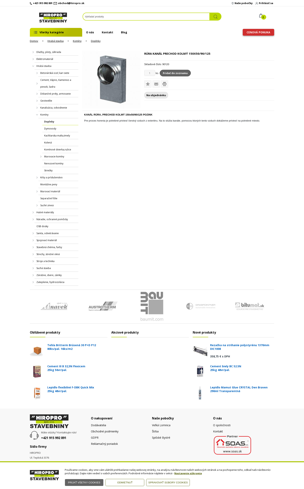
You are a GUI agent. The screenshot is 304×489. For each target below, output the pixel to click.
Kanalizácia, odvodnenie (53, 107)
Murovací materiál (50, 191)
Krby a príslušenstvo (51, 177)
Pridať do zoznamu (175, 73)
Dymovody (50, 128)
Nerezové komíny (53, 163)
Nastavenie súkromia (188, 473)
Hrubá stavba (56, 41)
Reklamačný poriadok (104, 444)
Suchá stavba (43, 268)
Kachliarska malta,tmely (57, 135)
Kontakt (107, 32)
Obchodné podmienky (104, 431)
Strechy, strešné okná (48, 254)
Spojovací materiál (46, 240)
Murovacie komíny (54, 156)
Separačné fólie (48, 198)
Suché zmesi (47, 205)
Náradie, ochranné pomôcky (52, 219)
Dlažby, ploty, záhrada (48, 52)
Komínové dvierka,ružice (57, 149)
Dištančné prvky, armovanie (55, 93)
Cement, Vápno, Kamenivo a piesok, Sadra (55, 83)
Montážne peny (48, 184)
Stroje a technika (45, 261)
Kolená (48, 142)
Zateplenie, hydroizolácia (50, 282)
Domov (34, 41)
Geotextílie (46, 100)
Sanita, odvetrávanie (47, 233)
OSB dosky (42, 226)
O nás (90, 32)
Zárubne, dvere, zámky (49, 275)
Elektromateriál (44, 59)
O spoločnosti (222, 425)
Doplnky (96, 41)
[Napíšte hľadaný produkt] (146, 17)
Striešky (48, 170)
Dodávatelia (98, 425)
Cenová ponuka (258, 32)
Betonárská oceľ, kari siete (54, 73)
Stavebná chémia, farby (49, 247)
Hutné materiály (45, 212)
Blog (124, 32)
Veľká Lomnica (161, 425)
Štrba (155, 431)
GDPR (94, 437)
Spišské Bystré (161, 437)
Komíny (77, 41)
